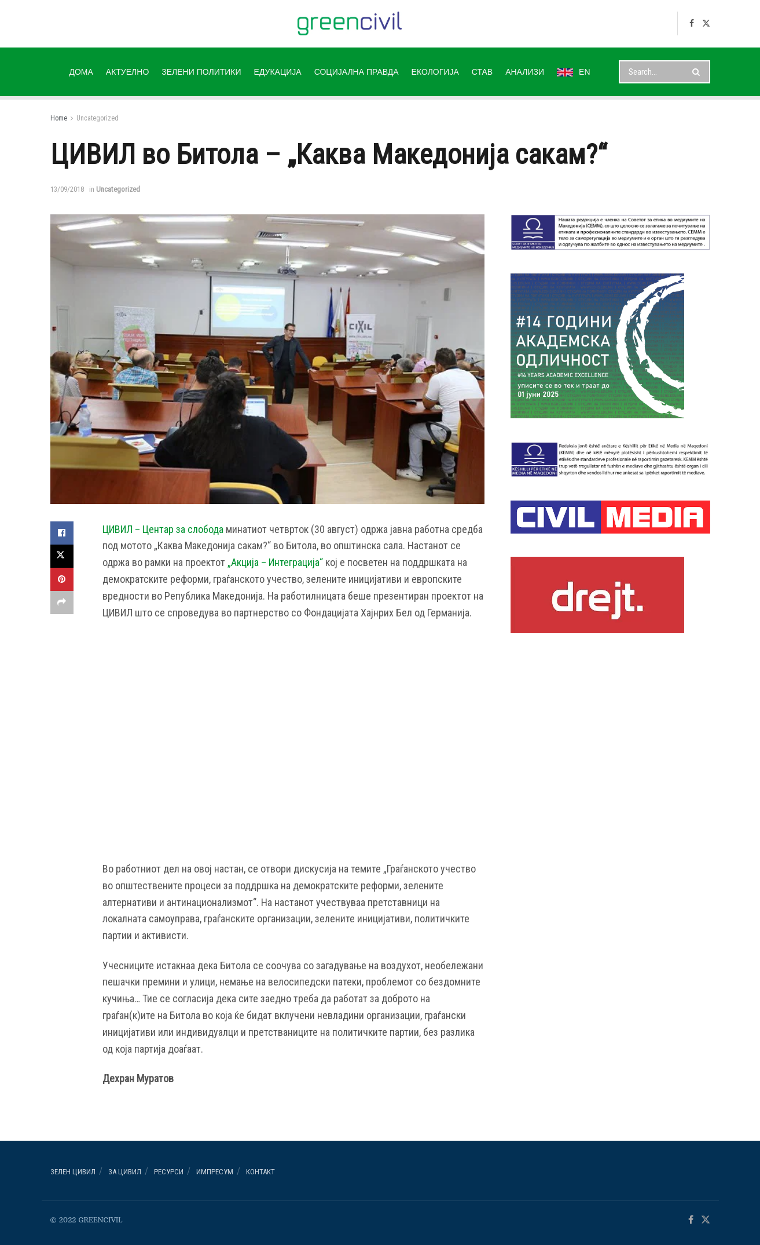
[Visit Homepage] (350, 23)
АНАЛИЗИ (524, 71)
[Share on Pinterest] (62, 579)
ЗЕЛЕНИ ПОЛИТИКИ (201, 71)
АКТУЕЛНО (127, 71)
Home (58, 118)
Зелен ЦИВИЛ (73, 1171)
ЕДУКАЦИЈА (278, 71)
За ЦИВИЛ (124, 1171)
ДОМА (81, 71)
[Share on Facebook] (62, 533)
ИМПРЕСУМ (214, 1171)
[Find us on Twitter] (706, 23)
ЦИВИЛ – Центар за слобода (162, 529)
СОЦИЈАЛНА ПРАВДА (356, 71)
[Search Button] (698, 71)
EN (573, 71)
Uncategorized (97, 118)
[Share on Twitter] (62, 556)
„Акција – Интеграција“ (275, 562)
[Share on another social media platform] (62, 602)
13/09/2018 (67, 189)
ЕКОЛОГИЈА (435, 71)
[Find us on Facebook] (691, 23)
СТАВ (482, 71)
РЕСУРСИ (168, 1171)
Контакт (260, 1171)
